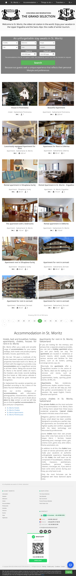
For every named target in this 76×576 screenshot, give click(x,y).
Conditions (57, 566)
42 (34, 321)
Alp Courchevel (43, 498)
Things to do (47, 2)
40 (24, 321)
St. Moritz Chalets (13, 410)
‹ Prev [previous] (3, 321)
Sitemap (44, 566)
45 (50, 321)
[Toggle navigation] (70, 2)
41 (29, 321)
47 (61, 321)
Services (4, 510)
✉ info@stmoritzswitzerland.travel (48, 527)
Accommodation (30, 2)
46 (56, 321)
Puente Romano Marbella (45, 501)
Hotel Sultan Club (43, 503)
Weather (4, 496)
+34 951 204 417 (52, 519)
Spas (3, 515)
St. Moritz (15, 2)
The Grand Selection (44, 494)
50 (71, 321)
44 (45, 321)
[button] (4, 94)
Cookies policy (50, 566)
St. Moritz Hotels (13, 408)
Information (5, 494)
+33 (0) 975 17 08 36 (54, 522)
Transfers (60, 2)
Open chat (38, 560)
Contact (63, 566)
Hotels (3, 501)
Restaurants (5, 505)
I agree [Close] (68, 572)
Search (38, 62)
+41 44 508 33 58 (53, 524)
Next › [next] (4, 324)
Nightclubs (4, 517)
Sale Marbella (42, 496)
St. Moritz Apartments (15, 412)
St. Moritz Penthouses (15, 415)
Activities (4, 508)
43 (40, 321)
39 (18, 321)
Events (4, 513)
